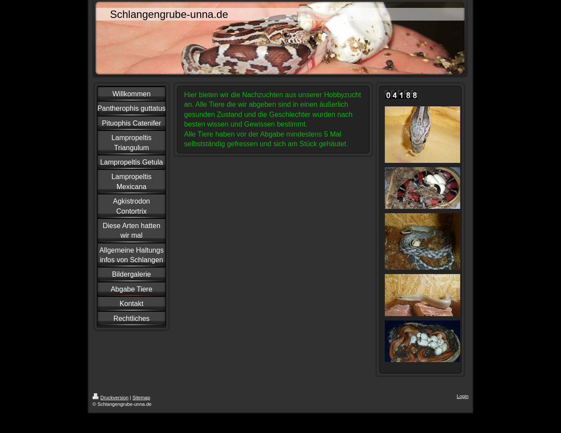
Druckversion (110, 397)
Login (463, 396)
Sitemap (141, 397)
